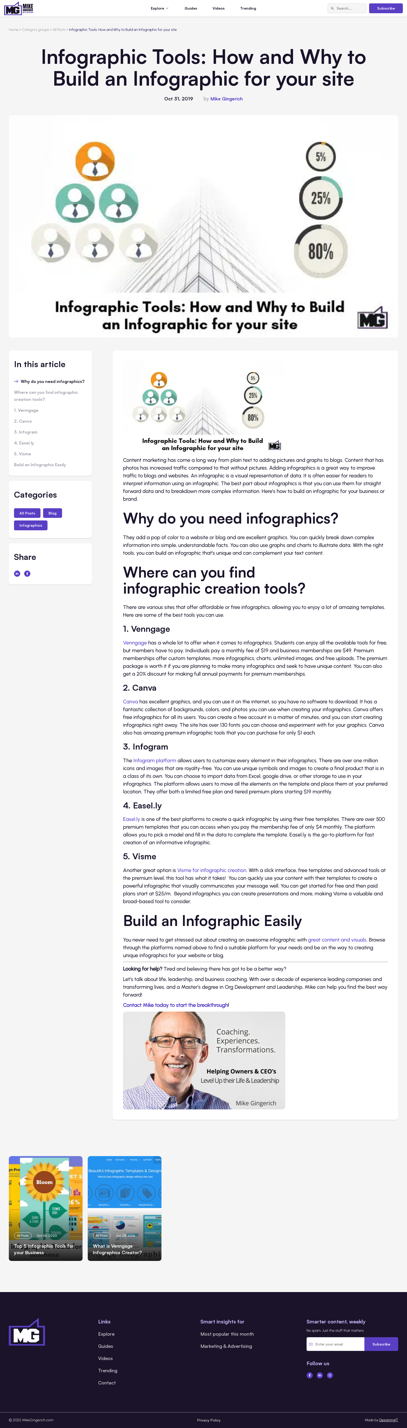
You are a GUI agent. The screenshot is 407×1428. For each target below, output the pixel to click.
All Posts (27, 513)
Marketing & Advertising (226, 1346)
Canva (130, 701)
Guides (191, 8)
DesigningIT (388, 1420)
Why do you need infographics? (52, 381)
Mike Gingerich (227, 98)
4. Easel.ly (24, 442)
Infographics (30, 525)
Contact (107, 1382)
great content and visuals (337, 940)
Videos (219, 8)
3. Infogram (25, 432)
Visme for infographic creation (211, 870)
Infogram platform (154, 760)
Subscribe (386, 8)
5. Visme (22, 453)
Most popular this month (227, 1334)
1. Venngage (26, 410)
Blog (53, 513)
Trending (248, 8)
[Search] (332, 8)
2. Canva (23, 421)
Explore (106, 1334)
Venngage (135, 643)
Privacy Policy (209, 1420)
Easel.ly (131, 819)
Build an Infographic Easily (40, 464)
